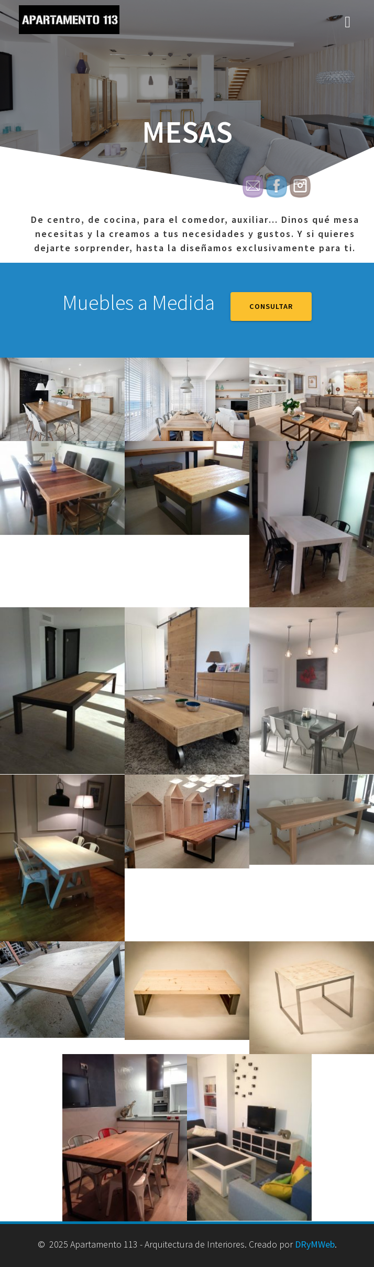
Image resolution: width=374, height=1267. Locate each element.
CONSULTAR (271, 306)
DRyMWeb (315, 1244)
